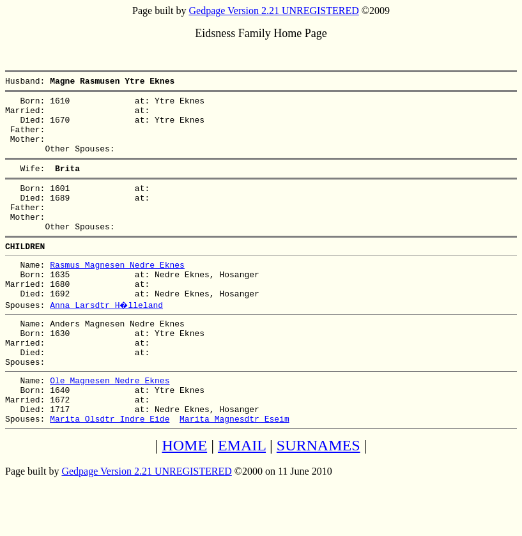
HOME (184, 499)
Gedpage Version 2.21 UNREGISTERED (273, 10)
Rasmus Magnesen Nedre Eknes (117, 293)
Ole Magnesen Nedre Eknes (109, 426)
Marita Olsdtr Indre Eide (109, 472)
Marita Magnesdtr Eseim (234, 472)
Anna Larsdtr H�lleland (107, 339)
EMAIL (242, 499)
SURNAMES (318, 499)
